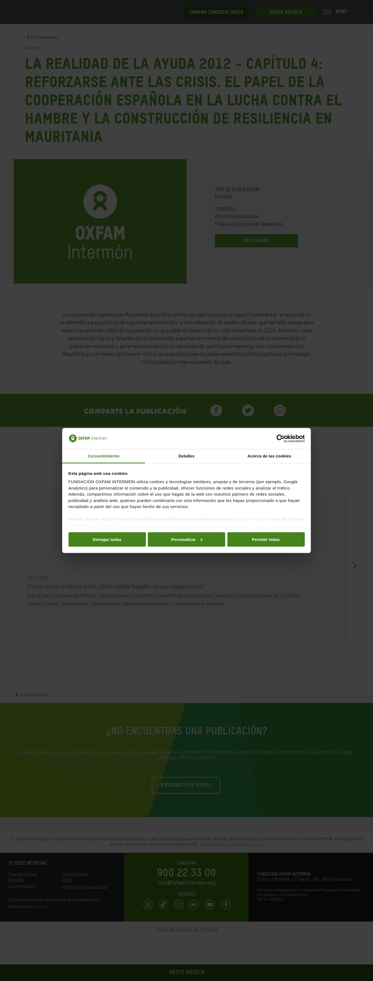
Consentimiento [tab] (104, 456)
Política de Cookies (252, 519)
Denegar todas (107, 539)
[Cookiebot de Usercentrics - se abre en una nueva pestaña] (280, 439)
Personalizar (186, 539)
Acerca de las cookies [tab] (269, 456)
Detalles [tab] (186, 456)
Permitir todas (266, 539)
